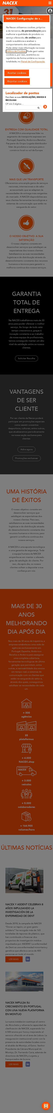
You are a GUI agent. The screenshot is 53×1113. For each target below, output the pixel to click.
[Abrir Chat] (46, 1106)
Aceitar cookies (16, 73)
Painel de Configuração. (33, 61)
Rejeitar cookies (17, 81)
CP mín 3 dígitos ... (14, 104)
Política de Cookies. (16, 51)
